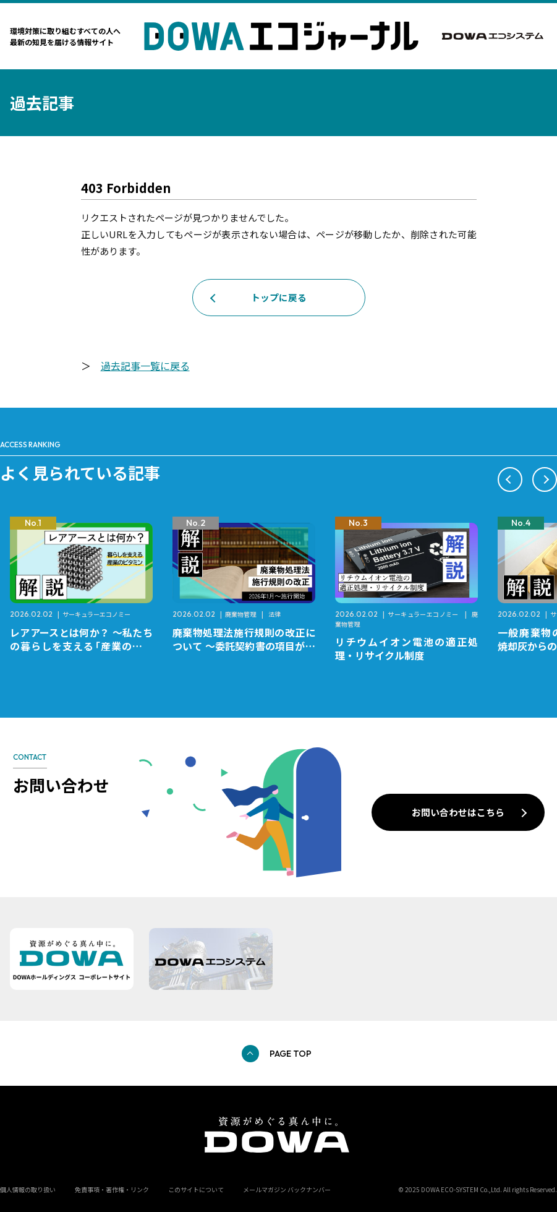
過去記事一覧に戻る (145, 365)
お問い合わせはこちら (458, 812)
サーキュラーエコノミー (96, 614)
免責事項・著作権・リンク (112, 1189)
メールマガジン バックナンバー (287, 1189)
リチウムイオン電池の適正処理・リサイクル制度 (406, 648)
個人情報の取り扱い (28, 1189)
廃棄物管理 (240, 614)
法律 (274, 614)
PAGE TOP (291, 1053)
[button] (510, 479)
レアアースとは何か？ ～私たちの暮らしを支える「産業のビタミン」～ (81, 646)
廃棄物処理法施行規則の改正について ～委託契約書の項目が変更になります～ (243, 646)
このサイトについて (196, 1189)
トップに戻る (279, 297)
